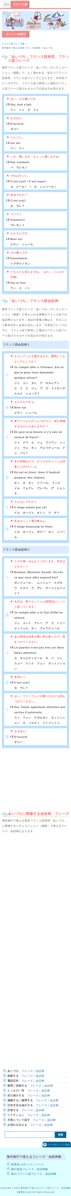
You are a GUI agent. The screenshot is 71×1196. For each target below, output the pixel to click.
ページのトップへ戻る (58, 1144)
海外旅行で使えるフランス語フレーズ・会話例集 (45, 1188)
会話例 (40, 1070)
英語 (6, 4)
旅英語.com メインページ (27, 1164)
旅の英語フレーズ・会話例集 (29, 1169)
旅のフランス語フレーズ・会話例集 (34, 1173)
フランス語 (20, 4)
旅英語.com (24, 1192)
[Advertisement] (35, 778)
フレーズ (27, 1070)
